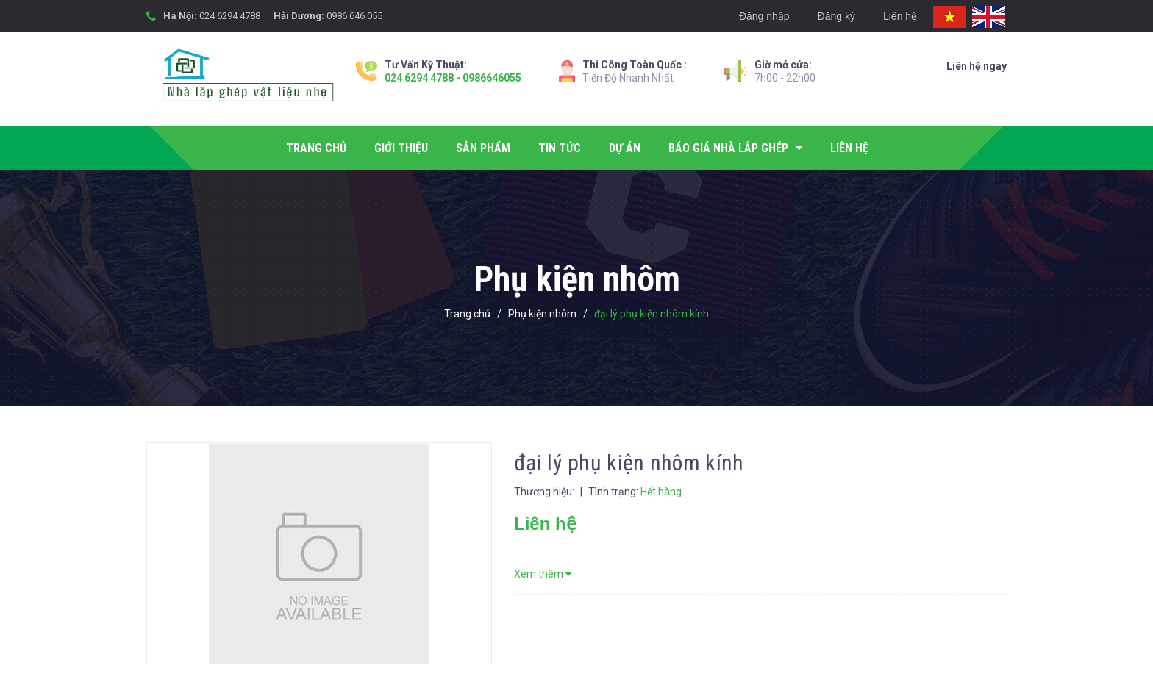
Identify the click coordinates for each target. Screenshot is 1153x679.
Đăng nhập (764, 16)
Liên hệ (900, 16)
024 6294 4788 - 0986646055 (453, 78)
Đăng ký (836, 16)
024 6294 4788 (229, 15)
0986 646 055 (354, 15)
